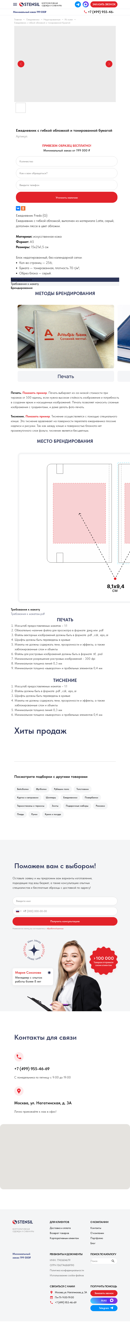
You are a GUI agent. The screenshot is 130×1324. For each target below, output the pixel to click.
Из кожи (68, 19)
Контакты (95, 1230)
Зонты (56, 807)
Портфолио (96, 1240)
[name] (65, 904)
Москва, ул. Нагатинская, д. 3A (43, 1105)
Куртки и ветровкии (28, 798)
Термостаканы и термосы (31, 807)
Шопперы (52, 798)
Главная (18, 19)
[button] (103, 4)
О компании (97, 1235)
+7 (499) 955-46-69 (32, 1071)
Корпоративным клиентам (64, 1240)
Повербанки (94, 798)
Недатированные (52, 19)
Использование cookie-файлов (67, 1278)
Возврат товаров (59, 1235)
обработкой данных (55, 931)
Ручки (35, 816)
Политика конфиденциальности (67, 1273)
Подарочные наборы (79, 807)
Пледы (20, 816)
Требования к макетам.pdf (28, 614)
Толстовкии (85, 789)
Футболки (42, 789)
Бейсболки (23, 789)
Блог (92, 1246)
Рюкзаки (102, 807)
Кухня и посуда (55, 816)
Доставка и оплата (60, 1230)
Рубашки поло (63, 789)
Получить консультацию (65, 924)
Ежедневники (32, 19)
